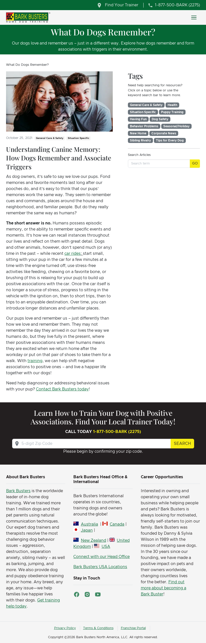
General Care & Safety (146, 105)
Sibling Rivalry (140, 140)
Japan (87, 530)
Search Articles (139, 155)
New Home (138, 133)
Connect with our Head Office (101, 557)
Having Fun (138, 119)
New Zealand (93, 540)
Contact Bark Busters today (62, 389)
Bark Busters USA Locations (100, 567)
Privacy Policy (65, 628)
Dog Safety (160, 119)
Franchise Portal (133, 628)
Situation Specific (143, 112)
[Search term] (159, 163)
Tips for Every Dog (170, 140)
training (35, 361)
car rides (72, 254)
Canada (117, 524)
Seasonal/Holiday (176, 126)
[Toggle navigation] (194, 17)
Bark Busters (18, 491)
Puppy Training (172, 112)
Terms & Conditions (98, 628)
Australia (89, 524)
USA (106, 547)
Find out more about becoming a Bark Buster (163, 588)
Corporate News (163, 133)
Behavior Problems (144, 126)
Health (172, 105)
